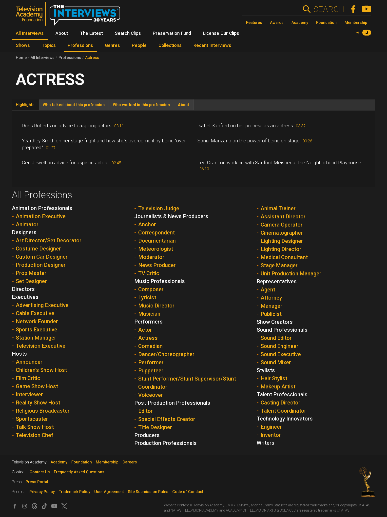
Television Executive (40, 346)
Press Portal (37, 481)
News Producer (157, 265)
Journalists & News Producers (171, 216)
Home (21, 57)
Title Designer (155, 427)
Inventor (271, 435)
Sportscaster (32, 419)
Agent (268, 290)
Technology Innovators (285, 419)
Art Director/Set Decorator (48, 240)
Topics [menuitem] (49, 45)
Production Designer (41, 265)
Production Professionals (165, 443)
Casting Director (280, 403)
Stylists (266, 370)
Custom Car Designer (42, 257)
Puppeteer (150, 370)
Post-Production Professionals (172, 403)
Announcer (29, 362)
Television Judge (158, 208)
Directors (23, 289)
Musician (149, 314)
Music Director (156, 306)
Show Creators (275, 322)
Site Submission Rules (148, 491)
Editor (145, 411)
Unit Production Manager (291, 273)
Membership (356, 22)
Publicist (271, 314)
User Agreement (109, 491)
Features (254, 22)
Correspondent (156, 233)
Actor (145, 330)
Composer (151, 289)
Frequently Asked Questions (79, 472)
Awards (277, 22)
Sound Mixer (276, 362)
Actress (92, 57)
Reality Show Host (38, 403)
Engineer (271, 427)
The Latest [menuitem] (91, 33)
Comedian (150, 346)
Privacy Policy (42, 491)
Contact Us (40, 472)
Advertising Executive (42, 305)
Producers (147, 435)
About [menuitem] (62, 33)
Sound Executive (281, 354)
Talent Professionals (282, 394)
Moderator (151, 257)
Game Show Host (37, 386)
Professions (69, 57)
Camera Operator (282, 225)
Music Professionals (159, 281)
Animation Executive (41, 216)
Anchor (147, 224)
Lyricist (147, 297)
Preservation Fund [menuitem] (172, 33)
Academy (299, 22)
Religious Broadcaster (43, 411)
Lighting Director (281, 249)
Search (329, 9)
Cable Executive (35, 313)
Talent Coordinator (283, 411)
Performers (148, 322)
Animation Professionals (42, 208)
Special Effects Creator (166, 419)
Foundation (326, 22)
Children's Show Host (41, 370)
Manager (271, 306)
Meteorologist (155, 249)
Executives (25, 297)
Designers (24, 232)
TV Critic (148, 273)
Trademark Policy (74, 491)
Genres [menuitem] (112, 45)
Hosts (19, 354)
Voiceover (150, 395)
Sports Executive (36, 329)
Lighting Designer (282, 241)
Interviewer (29, 394)
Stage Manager (279, 265)
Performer (151, 362)
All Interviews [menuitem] (30, 33)
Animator (27, 224)
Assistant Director (283, 216)
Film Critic (28, 378)
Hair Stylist (274, 378)
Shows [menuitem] (23, 45)
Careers (129, 462)
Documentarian (157, 241)
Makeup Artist (278, 386)
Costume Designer (38, 249)
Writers (265, 443)
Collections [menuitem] (170, 45)
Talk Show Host (35, 427)
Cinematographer (282, 233)
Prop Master (31, 273)
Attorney (271, 298)
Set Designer (31, 281)
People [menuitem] (139, 45)
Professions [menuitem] (80, 45)
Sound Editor (276, 338)
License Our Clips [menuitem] (221, 33)
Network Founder (37, 321)
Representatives (277, 281)
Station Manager (36, 338)
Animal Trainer (278, 208)
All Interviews (43, 57)
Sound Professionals (282, 330)
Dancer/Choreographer (166, 354)
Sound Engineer (279, 346)
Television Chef (34, 435)
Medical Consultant (284, 257)
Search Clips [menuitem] (128, 33)
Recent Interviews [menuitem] (212, 45)
